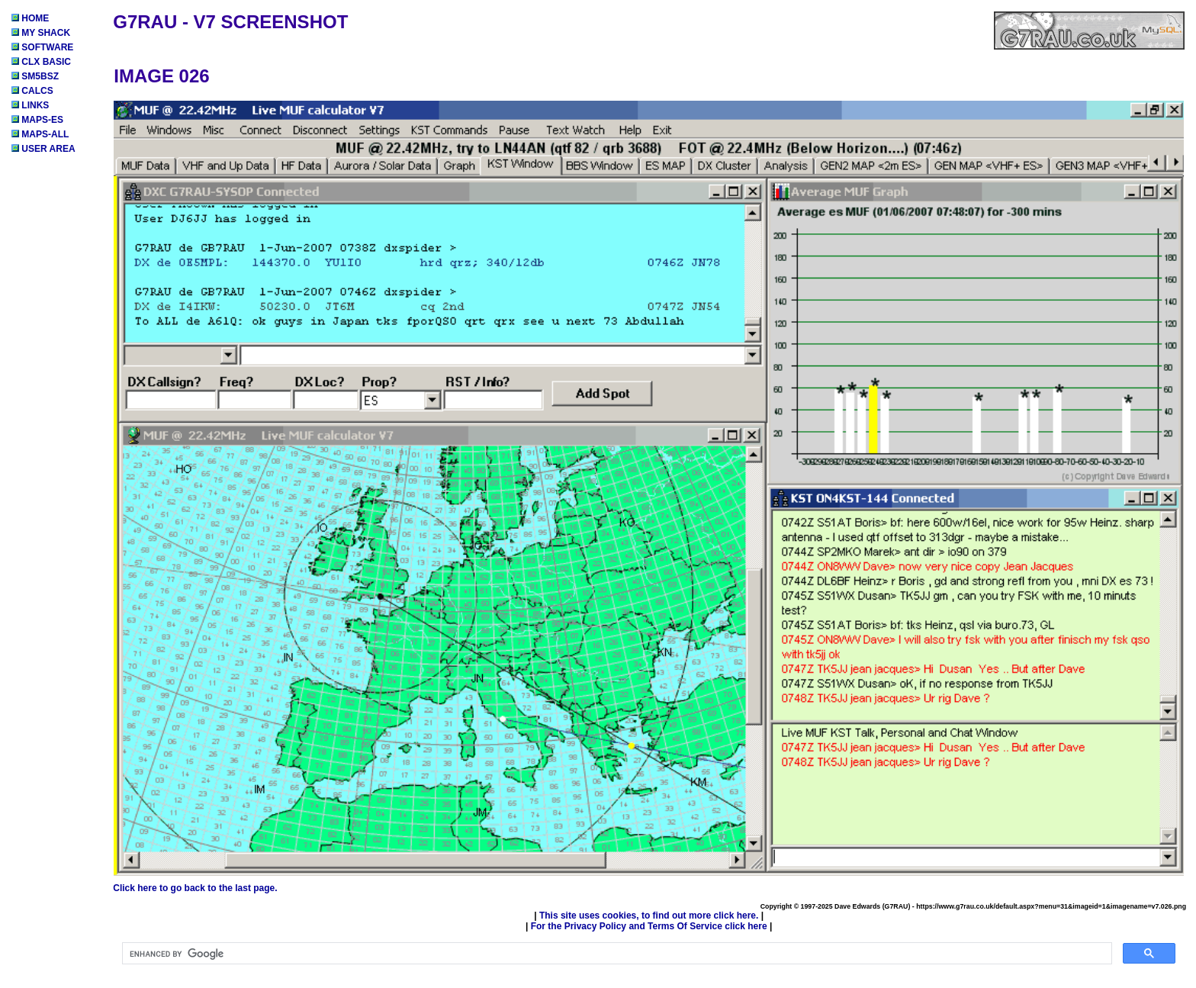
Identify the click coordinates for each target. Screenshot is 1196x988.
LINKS (30, 105)
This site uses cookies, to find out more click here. (648, 915)
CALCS (32, 90)
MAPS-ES (37, 119)
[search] (615, 954)
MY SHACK (40, 32)
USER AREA (43, 148)
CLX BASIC (41, 61)
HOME (30, 18)
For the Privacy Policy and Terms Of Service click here (649, 926)
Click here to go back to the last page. (195, 888)
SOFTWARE (42, 47)
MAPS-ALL (40, 134)
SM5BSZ (35, 76)
